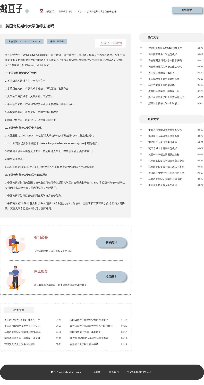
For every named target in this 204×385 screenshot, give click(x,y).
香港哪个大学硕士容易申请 (84, 344)
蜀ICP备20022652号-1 (139, 372)
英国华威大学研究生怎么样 (162, 148)
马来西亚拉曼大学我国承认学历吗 (166, 166)
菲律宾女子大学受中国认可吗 (19, 344)
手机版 (97, 372)
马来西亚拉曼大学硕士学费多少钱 (166, 160)
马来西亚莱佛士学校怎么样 (162, 54)
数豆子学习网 (65, 11)
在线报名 (187, 10)
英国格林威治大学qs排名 (161, 72)
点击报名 (111, 276)
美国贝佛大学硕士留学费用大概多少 (89, 319)
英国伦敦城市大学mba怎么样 (163, 79)
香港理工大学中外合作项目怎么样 (166, 173)
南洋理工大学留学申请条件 (162, 142)
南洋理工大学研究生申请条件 (163, 136)
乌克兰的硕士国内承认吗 (161, 85)
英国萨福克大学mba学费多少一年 (22, 319)
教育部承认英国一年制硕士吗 (163, 91)
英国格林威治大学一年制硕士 (85, 332)
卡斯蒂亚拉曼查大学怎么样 (162, 185)
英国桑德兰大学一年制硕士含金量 (22, 338)
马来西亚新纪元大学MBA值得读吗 (22, 332)
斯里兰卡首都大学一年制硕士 (163, 103)
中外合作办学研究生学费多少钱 (165, 130)
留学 (80, 11)
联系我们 (114, 372)
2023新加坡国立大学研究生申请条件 (89, 338)
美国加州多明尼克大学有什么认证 (22, 326)
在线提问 (111, 242)
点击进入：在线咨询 (111, 42)
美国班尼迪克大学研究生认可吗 (165, 66)
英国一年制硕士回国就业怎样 (163, 154)
